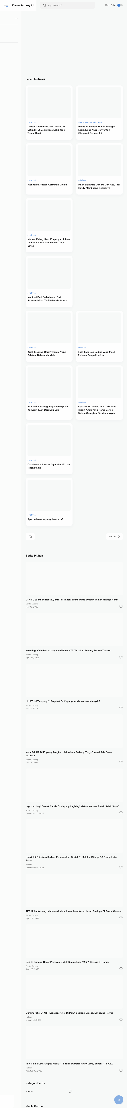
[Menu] (6, 5)
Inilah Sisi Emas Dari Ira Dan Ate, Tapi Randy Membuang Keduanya (101, 166)
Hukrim (44, 758)
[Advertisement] (81, 44)
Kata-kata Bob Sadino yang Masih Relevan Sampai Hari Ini (102, 301)
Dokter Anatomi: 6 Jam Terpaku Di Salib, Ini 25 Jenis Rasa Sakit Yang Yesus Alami (60, 117)
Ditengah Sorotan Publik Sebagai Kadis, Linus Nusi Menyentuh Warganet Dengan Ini (102, 119)
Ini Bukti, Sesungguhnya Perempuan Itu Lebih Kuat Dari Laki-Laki (60, 345)
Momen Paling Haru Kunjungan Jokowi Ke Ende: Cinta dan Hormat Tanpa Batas (60, 212)
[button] (120, 521)
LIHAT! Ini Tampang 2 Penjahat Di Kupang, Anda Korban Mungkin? (78, 608)
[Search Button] (44, 5)
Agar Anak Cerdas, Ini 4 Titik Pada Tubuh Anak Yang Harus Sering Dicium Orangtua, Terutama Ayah (102, 346)
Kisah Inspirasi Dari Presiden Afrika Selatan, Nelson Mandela (60, 301)
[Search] (67, 5)
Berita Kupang (92, 110)
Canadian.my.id (24, 5)
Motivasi (47, 110)
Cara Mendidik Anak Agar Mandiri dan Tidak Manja (57, 392)
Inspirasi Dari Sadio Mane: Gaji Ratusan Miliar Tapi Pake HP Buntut (59, 257)
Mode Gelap (113, 5)
